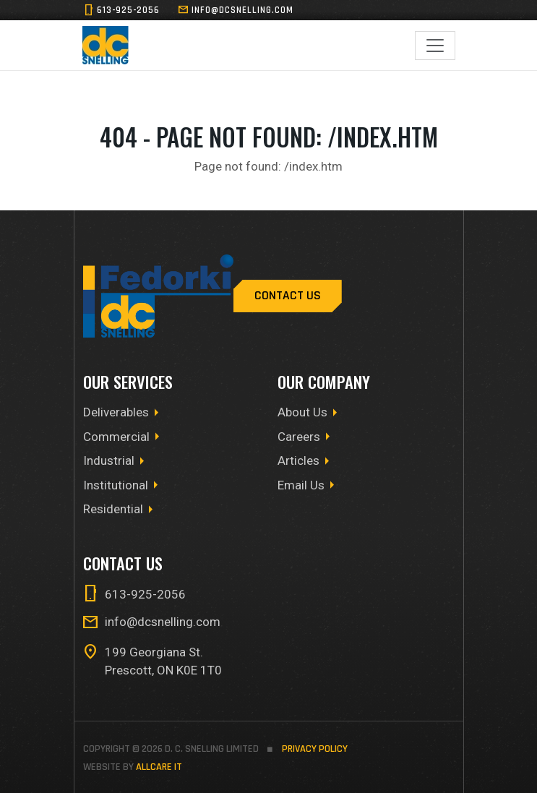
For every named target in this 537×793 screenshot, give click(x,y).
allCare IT (159, 766)
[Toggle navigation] (435, 45)
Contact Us (287, 296)
